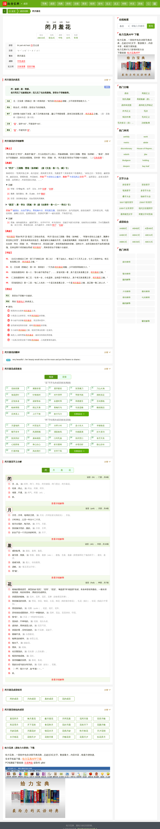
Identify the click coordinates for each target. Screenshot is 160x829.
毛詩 (146, 111)
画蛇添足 (101, 391)
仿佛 (44, 185)
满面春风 (58, 428)
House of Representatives (146, 148)
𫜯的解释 (146, 268)
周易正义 (146, 93)
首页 (12, 11)
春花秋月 (49, 721)
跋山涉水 (101, 441)
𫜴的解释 (146, 285)
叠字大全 (126, 196)
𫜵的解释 (126, 291)
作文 (132, 4)
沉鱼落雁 (21, 66)
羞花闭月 (14, 715)
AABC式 (123, 235)
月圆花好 (31, 727)
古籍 (76, 4)
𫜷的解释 (126, 297)
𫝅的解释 (126, 321)
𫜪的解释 (126, 256)
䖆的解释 (126, 303)
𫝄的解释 (146, 315)
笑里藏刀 (79, 385)
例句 (10, 303)
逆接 (64, 373)
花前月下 (84, 721)
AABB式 (123, 228)
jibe (145, 154)
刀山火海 (101, 385)
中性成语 (21, 61)
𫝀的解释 (146, 303)
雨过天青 (37, 404)
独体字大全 (146, 196)
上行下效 (37, 410)
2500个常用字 (146, 202)
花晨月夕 (84, 733)
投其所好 (15, 435)
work (146, 136)
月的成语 (31, 695)
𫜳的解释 (126, 285)
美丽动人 (21, 298)
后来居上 (15, 410)
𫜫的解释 (146, 256)
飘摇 (43, 190)
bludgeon (126, 160)
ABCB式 (136, 242)
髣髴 (42, 173)
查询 (151, 26)
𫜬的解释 (126, 262)
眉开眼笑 (58, 385)
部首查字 (146, 184)
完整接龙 (79, 411)
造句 (100, 4)
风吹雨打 (37, 447)
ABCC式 (149, 242)
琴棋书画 (79, 391)
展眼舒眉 (37, 385)
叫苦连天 (37, 422)
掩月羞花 (31, 715)
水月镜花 (14, 733)
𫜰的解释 (126, 274)
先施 (61, 222)
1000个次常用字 (126, 208)
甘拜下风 (58, 447)
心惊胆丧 (15, 441)
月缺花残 (14, 727)
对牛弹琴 (58, 391)
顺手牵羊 (15, 428)
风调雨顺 (37, 428)
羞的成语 (49, 695)
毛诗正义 (146, 117)
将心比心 (37, 441)
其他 (140, 4)
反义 (116, 4)
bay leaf (145, 166)
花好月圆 (66, 721)
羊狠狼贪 (101, 422)
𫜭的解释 (146, 262)
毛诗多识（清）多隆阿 (126, 123)
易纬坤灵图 (126, 105)
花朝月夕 (31, 733)
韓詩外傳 (126, 117)
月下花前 (31, 721)
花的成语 (66, 695)
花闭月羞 (84, 715)
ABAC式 (136, 235)
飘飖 (65, 173)
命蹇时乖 (58, 398)
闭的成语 (14, 695)
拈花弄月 (101, 733)
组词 (92, 4)
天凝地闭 (15, 422)
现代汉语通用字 (146, 208)
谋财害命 (37, 398)
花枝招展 (15, 385)
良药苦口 (79, 435)
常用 (76, 38)
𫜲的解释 (146, 279)
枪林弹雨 (15, 404)
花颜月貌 (101, 721)
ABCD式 (41, 38)
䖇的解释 (146, 321)
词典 (60, 4)
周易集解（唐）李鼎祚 (146, 99)
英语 (84, 4)
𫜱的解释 (146, 274)
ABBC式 (123, 242)
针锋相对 (37, 391)
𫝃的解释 (126, 315)
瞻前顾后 (101, 404)
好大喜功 (101, 428)
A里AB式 (149, 228)
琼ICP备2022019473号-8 (87, 826)
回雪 (82, 173)
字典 (44, 4)
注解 (10, 181)
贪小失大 (79, 422)
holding (145, 160)
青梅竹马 (58, 404)
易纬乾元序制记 (146, 105)
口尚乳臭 (58, 435)
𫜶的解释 (146, 291)
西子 (54, 222)
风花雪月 (14, 721)
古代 (68, 38)
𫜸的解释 (146, 297)
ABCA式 (149, 235)
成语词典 (24, 11)
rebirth (126, 154)
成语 (25, 4)
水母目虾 (79, 441)
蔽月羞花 (49, 715)
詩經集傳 (146, 123)
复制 (107, 84)
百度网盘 (28, 759)
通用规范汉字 (126, 214)
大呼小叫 (58, 422)
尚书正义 (126, 111)
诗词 (68, 4)
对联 (124, 4)
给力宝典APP (133, 53)
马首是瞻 (79, 404)
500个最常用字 (126, 202)
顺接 (51, 373)
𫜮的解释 (126, 268)
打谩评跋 (15, 447)
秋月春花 (84, 727)
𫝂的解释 (146, 309)
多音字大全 (146, 190)
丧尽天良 (101, 435)
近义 (108, 4)
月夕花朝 (101, 727)
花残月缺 (66, 727)
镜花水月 (49, 727)
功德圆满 (79, 428)
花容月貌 (31, 66)
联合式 (52, 38)
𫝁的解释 (126, 309)
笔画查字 (126, 190)
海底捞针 (15, 391)
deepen (126, 166)
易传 (126, 93)
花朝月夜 (49, 733)
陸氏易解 (126, 99)
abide (145, 142)
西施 (8, 207)
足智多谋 (15, 398)
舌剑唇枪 (101, 398)
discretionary (126, 148)
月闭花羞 (66, 715)
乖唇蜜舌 (79, 398)
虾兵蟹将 (58, 441)
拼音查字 (126, 184)
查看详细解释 (57, 500)
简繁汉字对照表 (146, 214)
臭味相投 (37, 435)
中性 (60, 38)
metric (126, 142)
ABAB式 (136, 228)
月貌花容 (66, 733)
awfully (126, 136)
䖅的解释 (126, 279)
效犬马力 (58, 410)
